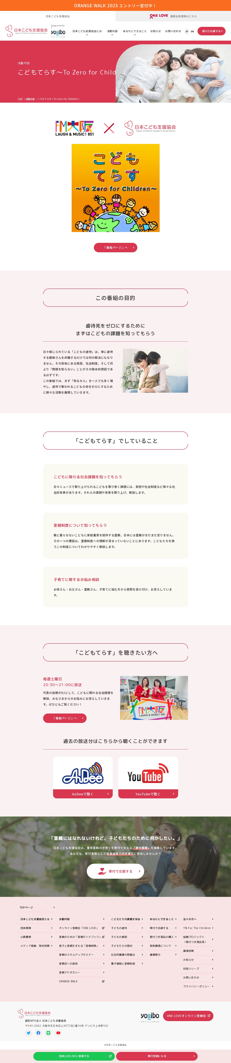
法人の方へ (190, 922)
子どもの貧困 (119, 940)
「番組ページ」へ (115, 248)
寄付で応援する (211, 31)
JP (187, 32)
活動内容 (112, 31)
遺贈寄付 (155, 957)
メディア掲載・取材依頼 (35, 949)
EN (192, 32)
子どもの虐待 (119, 931)
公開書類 (25, 940)
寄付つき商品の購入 (162, 940)
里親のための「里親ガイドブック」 (80, 940)
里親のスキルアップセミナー (76, 957)
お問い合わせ (173, 31)
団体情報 (25, 931)
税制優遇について (160, 949)
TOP (20, 98)
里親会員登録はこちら (173, 16)
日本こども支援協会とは (87, 31)
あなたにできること (135, 31)
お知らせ (155, 31)
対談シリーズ (191, 971)
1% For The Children (197, 931)
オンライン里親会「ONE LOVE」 (79, 931)
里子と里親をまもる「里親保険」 (79, 949)
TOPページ (26, 910)
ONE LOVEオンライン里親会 (186, 1019)
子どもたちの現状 (121, 949)
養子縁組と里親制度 (123, 966)
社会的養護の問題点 (123, 957)
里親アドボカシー (69, 975)
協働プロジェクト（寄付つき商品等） (195, 942)
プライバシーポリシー (196, 989)
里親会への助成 (68, 966)
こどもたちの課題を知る (125, 922)
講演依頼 (188, 954)
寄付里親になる (157, 1056)
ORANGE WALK (68, 984)
